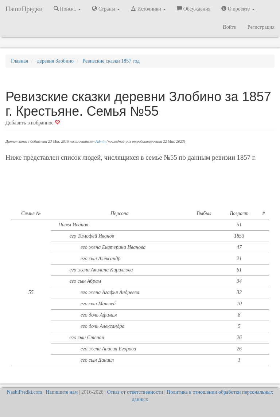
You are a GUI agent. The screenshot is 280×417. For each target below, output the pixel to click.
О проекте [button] (237, 9)
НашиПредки (24, 9)
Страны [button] (106, 9)
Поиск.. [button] (67, 9)
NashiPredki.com (24, 392)
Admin (101, 141)
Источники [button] (148, 9)
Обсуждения (193, 9)
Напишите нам (62, 392)
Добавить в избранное (32, 123)
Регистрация (261, 27)
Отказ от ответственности (135, 392)
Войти (229, 27)
